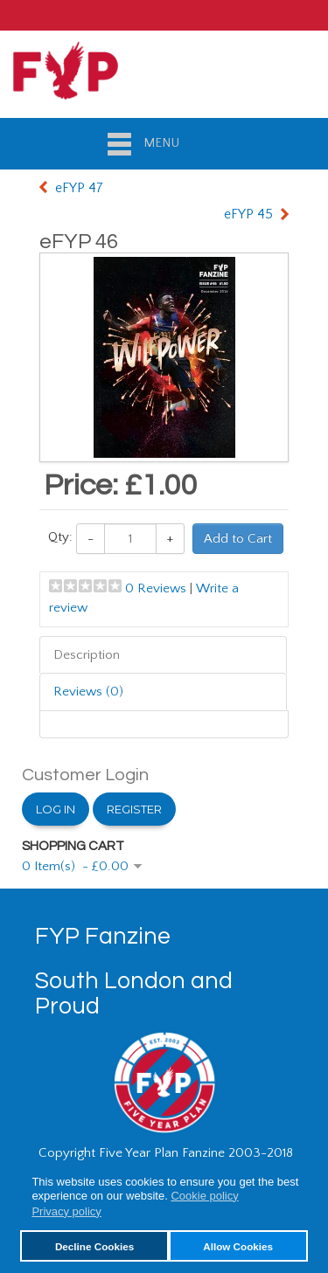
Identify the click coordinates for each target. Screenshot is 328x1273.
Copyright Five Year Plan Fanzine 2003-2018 (165, 1152)
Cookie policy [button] (204, 1195)
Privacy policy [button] (66, 1211)
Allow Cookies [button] (238, 1246)
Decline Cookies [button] (94, 1246)
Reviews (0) (88, 691)
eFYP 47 (79, 188)
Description (86, 654)
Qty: (60, 536)
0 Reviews (155, 588)
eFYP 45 (248, 214)
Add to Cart (238, 538)
